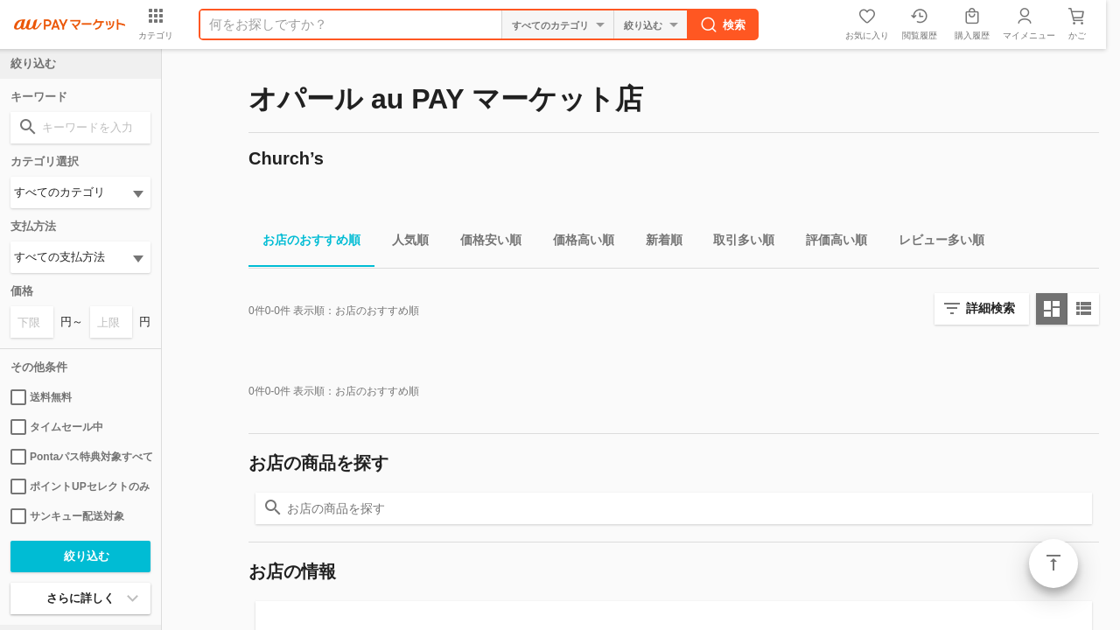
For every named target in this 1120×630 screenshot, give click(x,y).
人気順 (403, 243)
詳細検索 (990, 308)
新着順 (657, 243)
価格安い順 (484, 243)
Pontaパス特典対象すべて (80, 457)
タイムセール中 (56, 427)
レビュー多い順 (934, 243)
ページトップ (1053, 563)
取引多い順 (736, 243)
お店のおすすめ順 (304, 243)
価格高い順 (576, 243)
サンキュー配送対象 (67, 516)
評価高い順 (829, 243)
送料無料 (41, 397)
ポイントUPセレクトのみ (80, 486)
